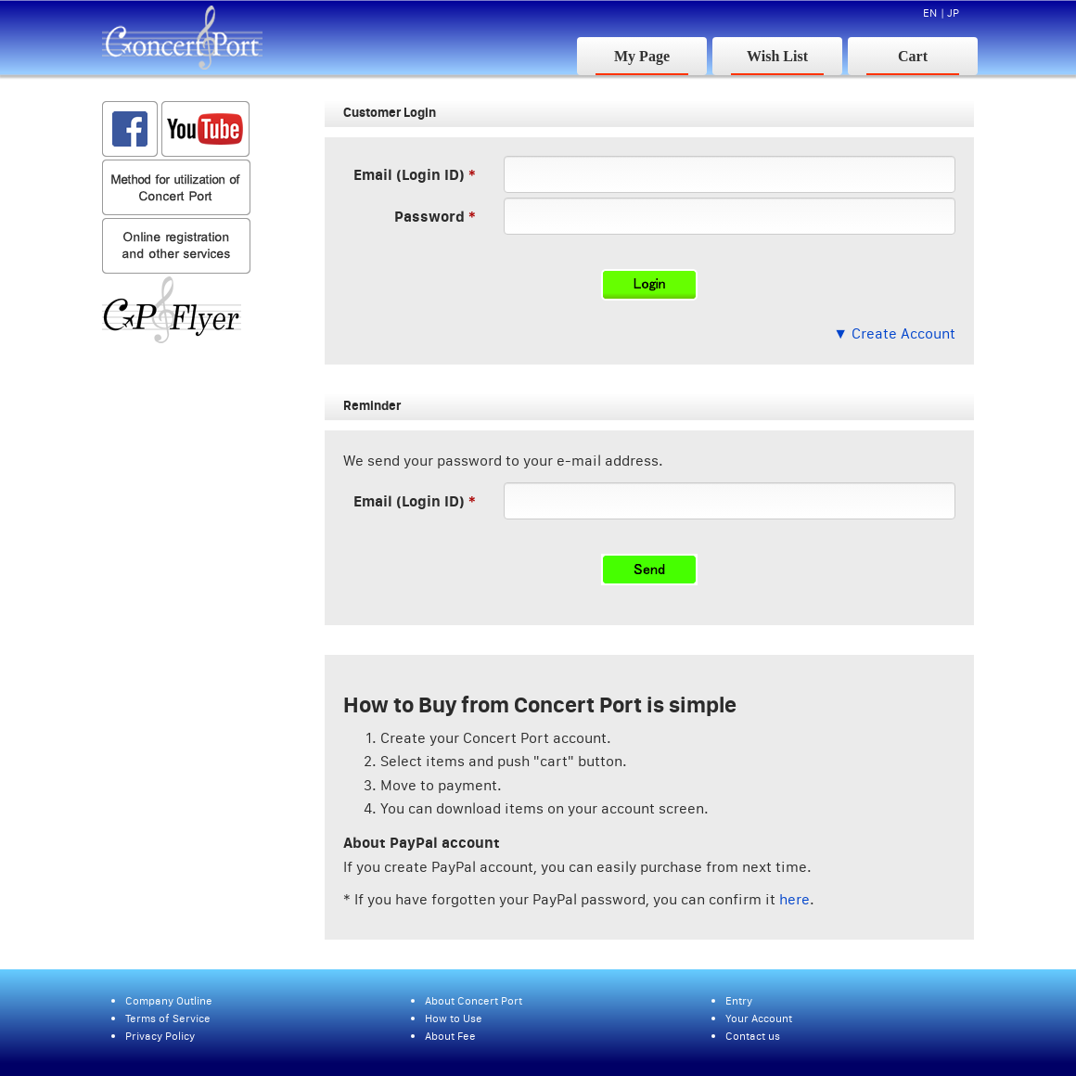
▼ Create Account (894, 333)
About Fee (450, 1036)
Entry (738, 1000)
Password (429, 215)
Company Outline (168, 1000)
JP (953, 12)
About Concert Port (473, 1000)
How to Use (453, 1018)
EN (930, 12)
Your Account (758, 1018)
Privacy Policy (160, 1036)
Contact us (752, 1036)
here (794, 899)
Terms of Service (168, 1018)
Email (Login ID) (409, 174)
